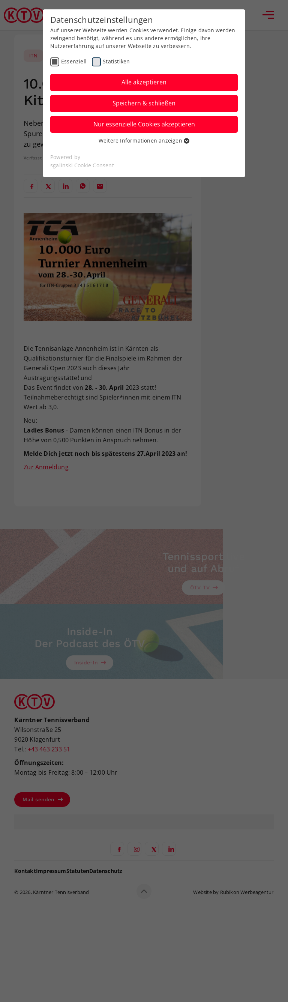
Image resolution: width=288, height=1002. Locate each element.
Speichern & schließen (144, 103)
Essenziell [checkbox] (74, 61)
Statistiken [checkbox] (116, 61)
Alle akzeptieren (144, 82)
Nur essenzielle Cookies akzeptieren (144, 124)
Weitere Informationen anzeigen (144, 140)
